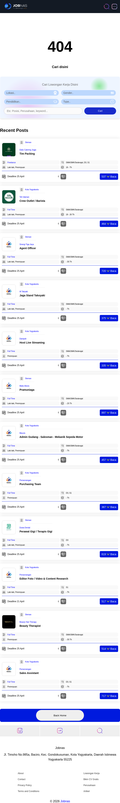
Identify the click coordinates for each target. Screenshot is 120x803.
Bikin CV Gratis (90, 779)
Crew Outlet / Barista (32, 200)
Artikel (86, 791)
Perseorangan (25, 480)
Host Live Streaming (32, 342)
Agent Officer (28, 248)
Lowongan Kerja (91, 773)
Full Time (11, 210)
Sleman (28, 142)
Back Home (60, 715)
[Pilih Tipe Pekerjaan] (88, 102)
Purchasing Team (30, 484)
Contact (21, 779)
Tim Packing (27, 153)
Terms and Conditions (28, 791)
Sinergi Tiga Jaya (27, 244)
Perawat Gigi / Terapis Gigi (36, 531)
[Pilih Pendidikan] (31, 102)
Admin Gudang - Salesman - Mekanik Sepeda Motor (51, 436)
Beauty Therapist (30, 625)
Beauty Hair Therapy (28, 622)
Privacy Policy (25, 785)
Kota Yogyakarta (32, 190)
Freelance (11, 162)
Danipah (23, 339)
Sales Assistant (29, 673)
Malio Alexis (24, 386)
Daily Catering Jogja (28, 150)
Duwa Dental (25, 528)
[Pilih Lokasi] (31, 93)
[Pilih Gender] (88, 93)
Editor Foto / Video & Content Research (44, 578)
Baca (109, 176)
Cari (100, 110)
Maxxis (22, 433)
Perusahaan (89, 785)
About (20, 773)
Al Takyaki (24, 292)
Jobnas (65, 801)
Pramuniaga (27, 389)
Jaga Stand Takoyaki (32, 295)
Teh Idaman (24, 197)
